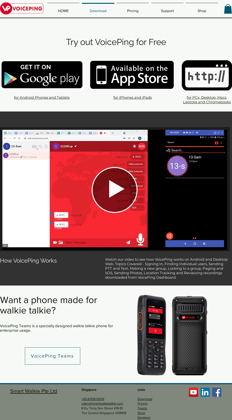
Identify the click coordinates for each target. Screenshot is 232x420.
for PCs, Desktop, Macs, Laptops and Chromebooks (207, 99)
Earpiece (144, 417)
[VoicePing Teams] (52, 356)
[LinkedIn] (205, 392)
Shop (141, 413)
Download (145, 399)
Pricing (142, 403)
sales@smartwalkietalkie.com (102, 403)
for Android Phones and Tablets (42, 97)
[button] (228, 9)
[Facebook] (216, 392)
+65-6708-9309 (92, 399)
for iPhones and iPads (132, 97)
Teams (142, 408)
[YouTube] (193, 392)
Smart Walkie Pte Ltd (33, 391)
